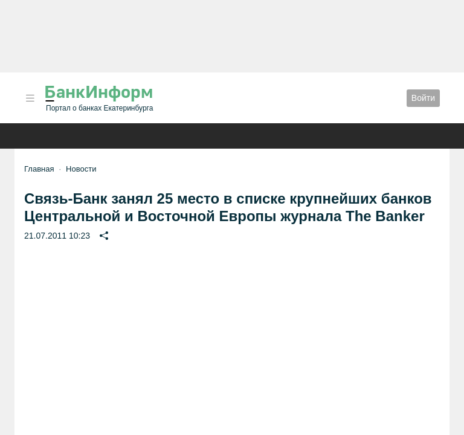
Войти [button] (423, 98)
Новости (81, 168)
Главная (39, 168)
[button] (30, 98)
